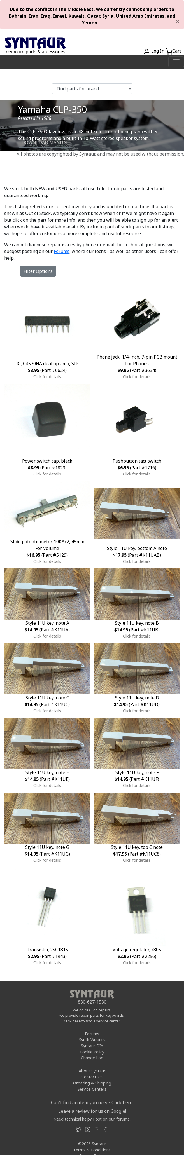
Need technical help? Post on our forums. (92, 1119)
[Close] (178, 21)
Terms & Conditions (92, 1149)
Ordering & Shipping (92, 1083)
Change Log (92, 1057)
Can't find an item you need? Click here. (92, 1102)
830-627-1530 (92, 1002)
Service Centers (92, 1089)
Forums (61, 251)
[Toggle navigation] (176, 61)
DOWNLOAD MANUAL (45, 142)
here (76, 1020)
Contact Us (92, 1076)
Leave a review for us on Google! (92, 1111)
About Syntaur (92, 1071)
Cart (176, 51)
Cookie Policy (92, 1052)
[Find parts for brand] (92, 88)
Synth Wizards (92, 1039)
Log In (157, 51)
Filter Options (38, 271)
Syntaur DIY (92, 1045)
